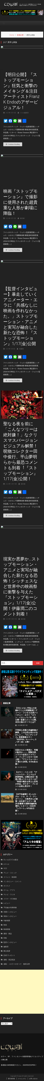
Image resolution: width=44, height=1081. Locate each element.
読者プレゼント (9, 955)
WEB (5, 868)
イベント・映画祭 (10, 877)
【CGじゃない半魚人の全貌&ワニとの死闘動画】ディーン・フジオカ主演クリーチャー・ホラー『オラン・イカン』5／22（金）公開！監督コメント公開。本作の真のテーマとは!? (26, 715)
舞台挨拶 (7, 951)
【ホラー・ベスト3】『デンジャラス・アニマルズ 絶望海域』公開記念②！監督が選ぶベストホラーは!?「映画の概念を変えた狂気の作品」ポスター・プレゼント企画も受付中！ (26, 779)
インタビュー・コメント (13, 881)
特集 (5, 938)
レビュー (7, 903)
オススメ (7, 886)
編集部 (6, 946)
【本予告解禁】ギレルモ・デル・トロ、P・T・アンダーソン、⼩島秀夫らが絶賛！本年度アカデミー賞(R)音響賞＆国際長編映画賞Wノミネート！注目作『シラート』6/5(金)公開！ (26, 802)
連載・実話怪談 (9, 959)
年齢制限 (7, 920)
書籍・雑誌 (8, 933)
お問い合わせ (33, 1079)
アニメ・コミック (10, 873)
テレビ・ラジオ (9, 894)
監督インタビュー (10, 942)
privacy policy (22, 1079)
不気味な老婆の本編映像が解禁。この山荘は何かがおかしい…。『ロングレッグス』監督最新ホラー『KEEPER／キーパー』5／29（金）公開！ (26, 736)
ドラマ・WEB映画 (10, 899)
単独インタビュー (10, 916)
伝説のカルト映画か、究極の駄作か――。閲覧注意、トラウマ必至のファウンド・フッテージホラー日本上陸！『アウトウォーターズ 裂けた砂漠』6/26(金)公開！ (26, 757)
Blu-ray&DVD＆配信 (11, 860)
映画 (5, 925)
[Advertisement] (22, 992)
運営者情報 (11, 1079)
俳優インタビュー (10, 912)
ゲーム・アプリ (9, 890)
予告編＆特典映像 (10, 907)
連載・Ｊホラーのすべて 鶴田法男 (17, 964)
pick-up (6, 864)
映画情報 (7, 929)
